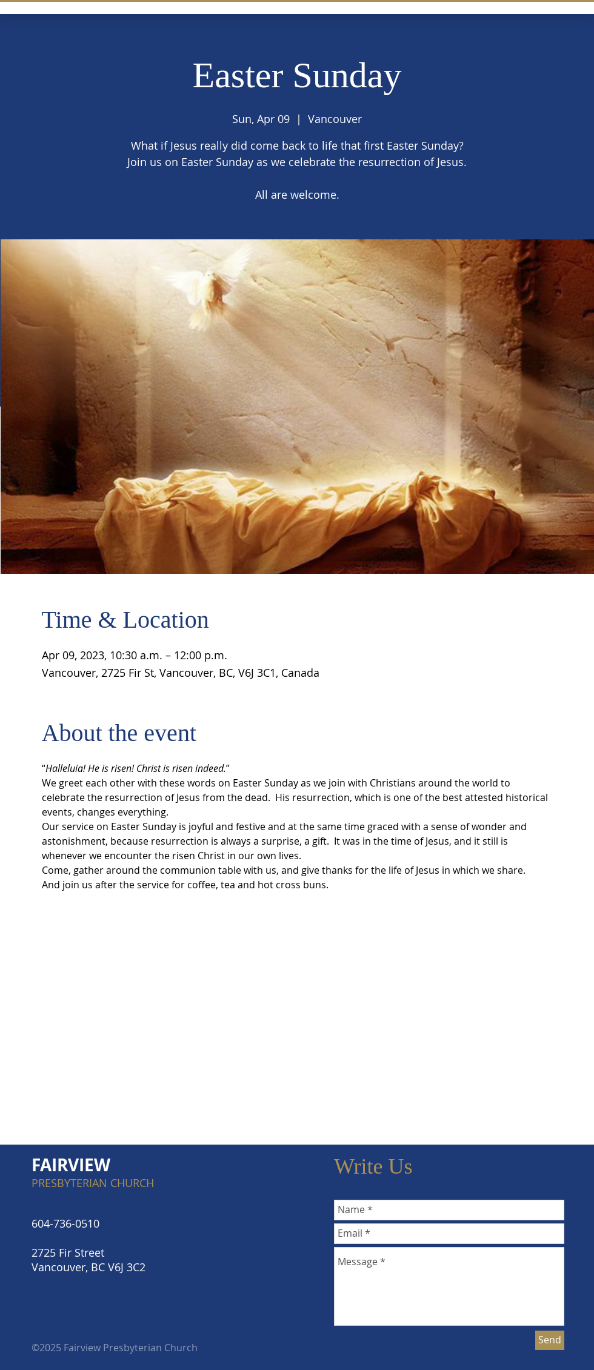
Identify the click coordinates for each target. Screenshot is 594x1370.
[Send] (549, 1340)
